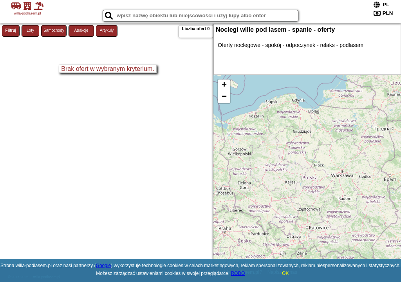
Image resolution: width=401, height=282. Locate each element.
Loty (30, 30)
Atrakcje (81, 30)
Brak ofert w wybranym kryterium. (107, 68)
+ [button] (224, 85)
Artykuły (107, 30)
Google (103, 265)
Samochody (53, 30)
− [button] (224, 97)
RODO (238, 273)
